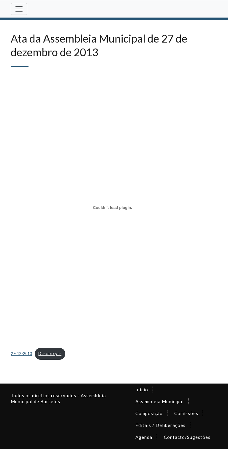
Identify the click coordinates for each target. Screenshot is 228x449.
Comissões (186, 413)
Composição (149, 413)
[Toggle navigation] (19, 9)
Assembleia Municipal (159, 401)
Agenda (143, 437)
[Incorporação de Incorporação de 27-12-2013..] (112, 207)
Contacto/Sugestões (187, 437)
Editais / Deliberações (160, 425)
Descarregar (49, 353)
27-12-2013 (21, 353)
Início (141, 389)
